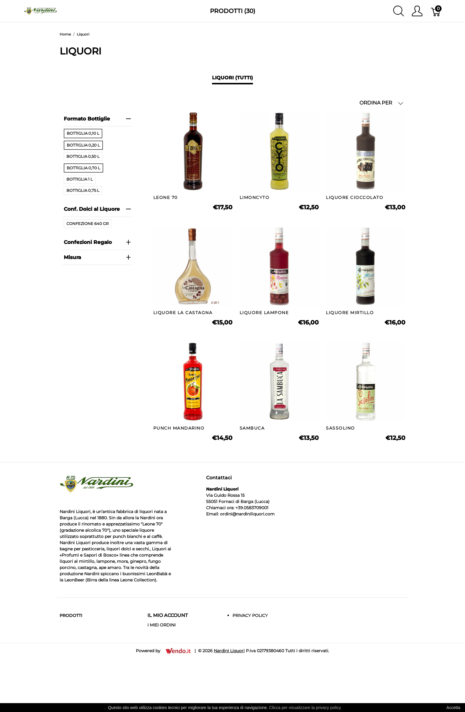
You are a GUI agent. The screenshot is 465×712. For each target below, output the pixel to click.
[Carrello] (436, 11)
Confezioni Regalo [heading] (97, 242)
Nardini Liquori (229, 650)
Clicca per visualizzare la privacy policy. (305, 707)
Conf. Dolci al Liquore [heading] (97, 209)
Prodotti (71, 615)
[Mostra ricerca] (398, 11)
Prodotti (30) (232, 11)
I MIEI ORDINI (161, 625)
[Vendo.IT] (178, 650)
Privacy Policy (250, 615)
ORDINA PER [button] (381, 103)
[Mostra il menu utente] (417, 11)
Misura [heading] (97, 257)
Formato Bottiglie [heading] (97, 119)
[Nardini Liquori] (40, 10)
